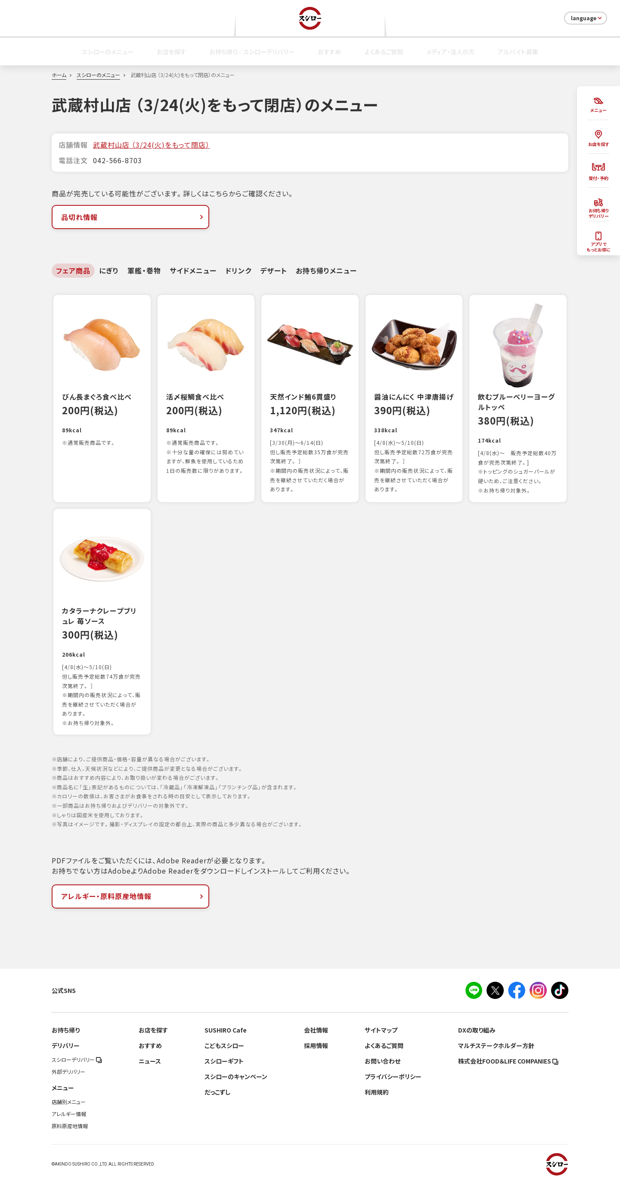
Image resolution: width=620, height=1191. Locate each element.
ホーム (59, 75)
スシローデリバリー (77, 1069)
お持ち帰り (66, 1039)
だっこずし (217, 1101)
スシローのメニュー (107, 52)
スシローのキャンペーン (236, 1085)
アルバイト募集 (518, 52)
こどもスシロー (224, 1054)
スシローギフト (224, 1070)
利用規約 (377, 1101)
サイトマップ (381, 1039)
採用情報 (316, 1054)
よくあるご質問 (383, 52)
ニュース (150, 1070)
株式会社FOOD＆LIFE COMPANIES (508, 1070)
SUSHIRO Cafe (226, 1039)
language (587, 18)
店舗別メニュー (69, 1111)
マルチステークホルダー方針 (496, 1054)
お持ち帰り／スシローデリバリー (251, 52)
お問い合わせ (382, 1070)
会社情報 (316, 1039)
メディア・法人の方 (450, 52)
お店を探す (171, 52)
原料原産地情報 (70, 1135)
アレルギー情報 (69, 1123)
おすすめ (329, 52)
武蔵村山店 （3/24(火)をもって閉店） (151, 145)
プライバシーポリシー (393, 1085)
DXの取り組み (476, 1039)
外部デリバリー (68, 1081)
